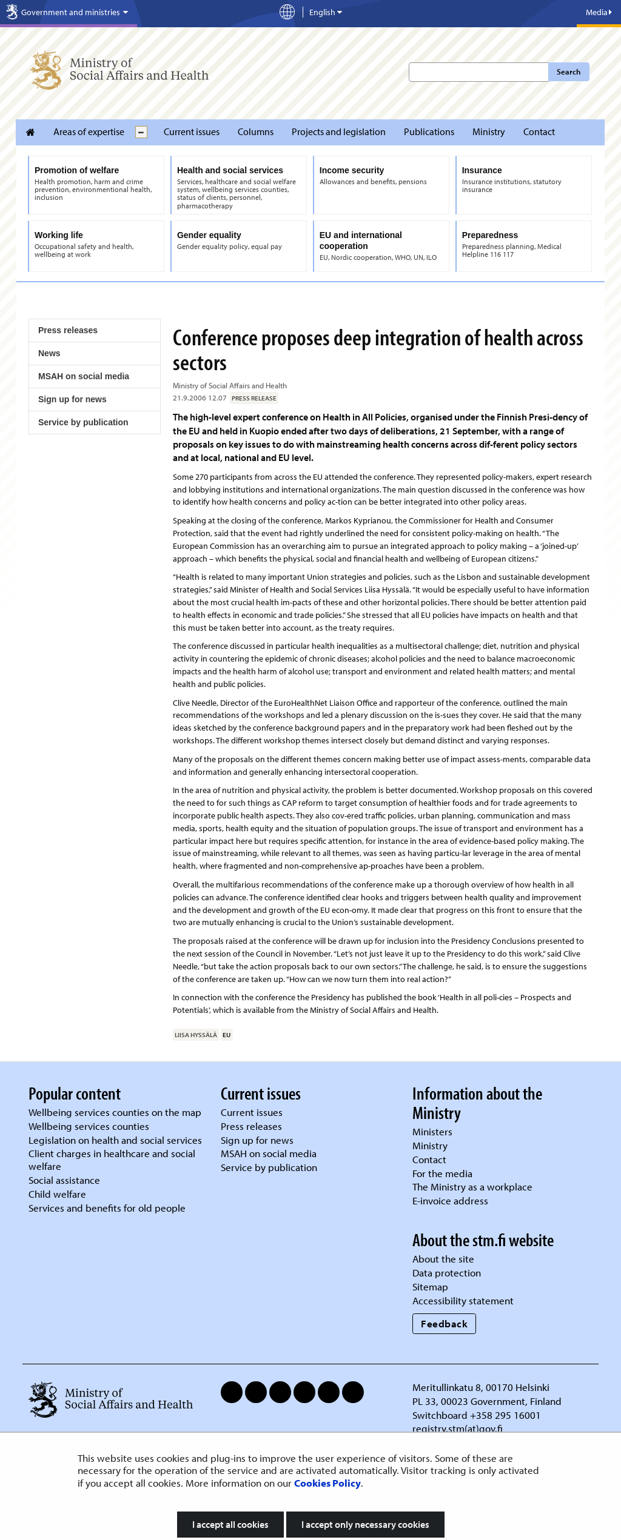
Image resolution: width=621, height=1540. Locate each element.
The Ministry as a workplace (472, 1186)
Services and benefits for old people (107, 1207)
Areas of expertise (88, 131)
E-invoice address (450, 1200)
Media (599, 12)
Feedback (444, 1323)
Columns (256, 131)
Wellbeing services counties (89, 1126)
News (49, 353)
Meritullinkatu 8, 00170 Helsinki (480, 1387)
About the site (443, 1258)
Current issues (192, 131)
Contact (539, 131)
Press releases (68, 330)
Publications (429, 131)
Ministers (432, 1131)
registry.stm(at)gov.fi (458, 1428)
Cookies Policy (327, 1482)
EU (226, 1035)
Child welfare (57, 1193)
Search (568, 71)
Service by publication (83, 422)
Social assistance (64, 1179)
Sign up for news (72, 399)
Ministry (488, 131)
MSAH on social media (83, 376)
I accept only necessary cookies (365, 1524)
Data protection (446, 1272)
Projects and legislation (339, 131)
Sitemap (430, 1286)
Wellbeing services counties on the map (115, 1112)
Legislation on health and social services (115, 1139)
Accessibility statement (463, 1300)
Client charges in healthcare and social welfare (112, 1159)
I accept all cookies (230, 1524)
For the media (442, 1173)
